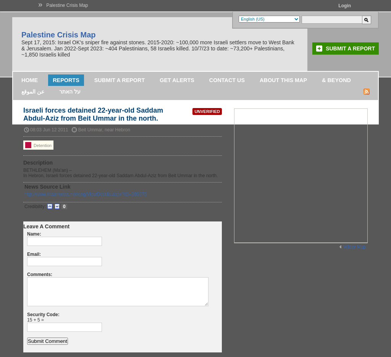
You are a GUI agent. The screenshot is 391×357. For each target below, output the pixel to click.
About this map (283, 80)
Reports (66, 80)
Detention (38, 145)
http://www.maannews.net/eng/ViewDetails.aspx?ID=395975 (85, 194)
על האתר (70, 92)
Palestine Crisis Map (67, 5)
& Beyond (336, 80)
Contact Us (227, 80)
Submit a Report (350, 48)
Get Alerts (177, 80)
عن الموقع (32, 92)
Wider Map (355, 247)
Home (29, 80)
